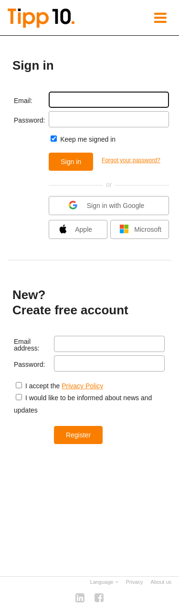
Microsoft (142, 230)
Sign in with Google (108, 206)
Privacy (134, 582)
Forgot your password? (131, 160)
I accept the (42, 386)
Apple (75, 230)
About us (161, 582)
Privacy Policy (82, 386)
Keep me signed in (87, 139)
